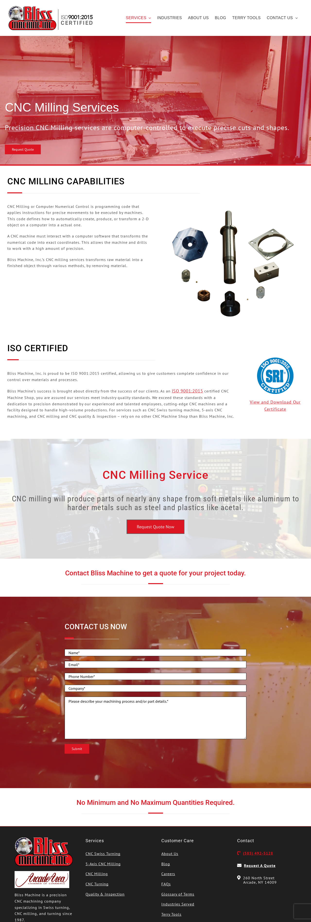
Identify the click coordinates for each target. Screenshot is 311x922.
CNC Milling (97, 873)
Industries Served (177, 904)
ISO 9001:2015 (187, 391)
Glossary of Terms (177, 894)
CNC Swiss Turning (103, 853)
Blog (165, 863)
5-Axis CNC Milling (103, 863)
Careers (168, 873)
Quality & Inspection (105, 894)
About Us (169, 853)
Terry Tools (171, 914)
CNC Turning (97, 883)
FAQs (166, 883)
